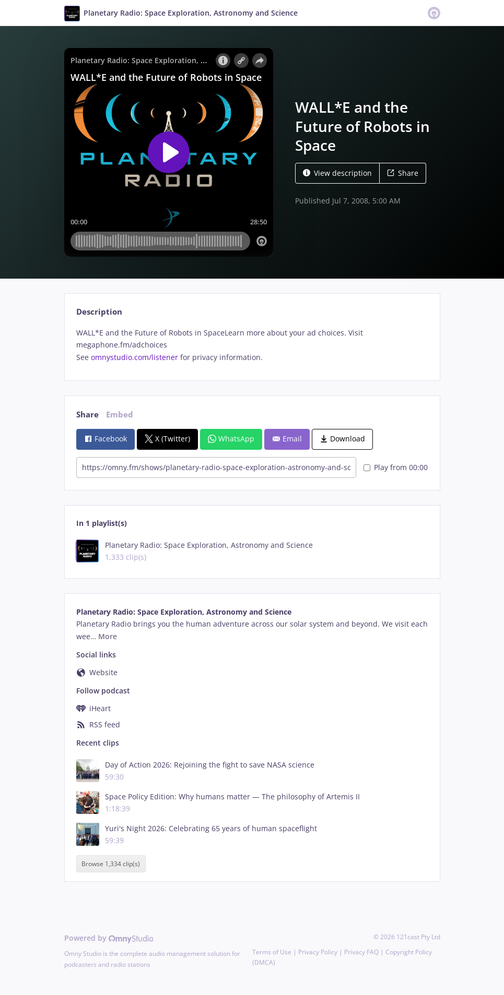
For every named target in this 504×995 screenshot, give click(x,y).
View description (337, 173)
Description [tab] (99, 311)
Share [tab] (87, 414)
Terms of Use (271, 952)
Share (402, 173)
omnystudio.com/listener (134, 357)
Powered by (109, 938)
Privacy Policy (317, 952)
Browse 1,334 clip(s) (110, 863)
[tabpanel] (252, 345)
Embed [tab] (119, 414)
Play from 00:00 (396, 467)
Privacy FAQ (361, 952)
